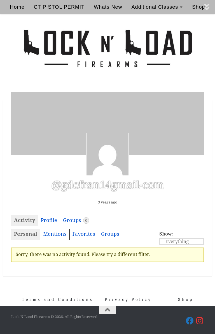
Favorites (84, 234)
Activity (24, 220)
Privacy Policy (128, 299)
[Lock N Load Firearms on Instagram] (200, 321)
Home (17, 7)
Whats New (108, 7)
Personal (25, 234)
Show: (166, 234)
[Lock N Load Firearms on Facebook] (190, 321)
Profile (49, 220)
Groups (76, 220)
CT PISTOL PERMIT (59, 7)
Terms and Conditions (57, 299)
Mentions (55, 234)
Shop (185, 299)
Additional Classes (155, 7)
